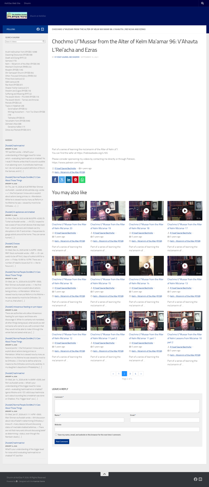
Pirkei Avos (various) (13, 79)
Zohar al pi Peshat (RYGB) (15, 130)
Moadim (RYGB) (11, 70)
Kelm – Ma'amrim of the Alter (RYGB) (20, 64)
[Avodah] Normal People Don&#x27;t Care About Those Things (22, 179)
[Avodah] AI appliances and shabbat (20, 212)
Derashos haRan (14, 127)
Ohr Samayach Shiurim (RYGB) (17, 73)
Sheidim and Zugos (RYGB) (16, 91)
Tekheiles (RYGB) (15, 118)
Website (58, 433)
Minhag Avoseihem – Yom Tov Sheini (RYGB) (26, 112)
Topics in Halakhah (13, 106)
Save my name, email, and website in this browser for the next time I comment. (89, 444)
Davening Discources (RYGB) (17, 55)
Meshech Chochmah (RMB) (16, 67)
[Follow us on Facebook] (38, 29)
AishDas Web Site (12, 3)
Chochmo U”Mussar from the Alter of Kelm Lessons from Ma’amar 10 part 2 (183, 344)
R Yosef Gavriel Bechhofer (67, 57)
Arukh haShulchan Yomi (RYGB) (18, 52)
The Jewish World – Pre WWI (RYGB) (20, 97)
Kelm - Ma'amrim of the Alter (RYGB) (71, 172)
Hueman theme (39, 481)
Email (133, 424)
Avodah (8, 140)
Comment (59, 406)
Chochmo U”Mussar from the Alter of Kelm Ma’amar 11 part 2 (107, 344)
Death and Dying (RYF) (14, 58)
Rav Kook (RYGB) (12, 85)
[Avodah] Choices (12, 243)
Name (58, 424)
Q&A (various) (11, 82)
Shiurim (27, 3)
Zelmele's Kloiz (11, 124)
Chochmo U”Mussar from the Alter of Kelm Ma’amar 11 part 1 (145, 344)
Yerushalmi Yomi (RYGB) (15, 121)
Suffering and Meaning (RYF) (17, 94)
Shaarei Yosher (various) (15, 88)
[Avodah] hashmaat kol (14, 145)
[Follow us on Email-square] (42, 29)
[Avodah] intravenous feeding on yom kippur (23, 307)
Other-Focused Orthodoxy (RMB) (19, 76)
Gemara (8, 61)
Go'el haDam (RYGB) (16, 109)
